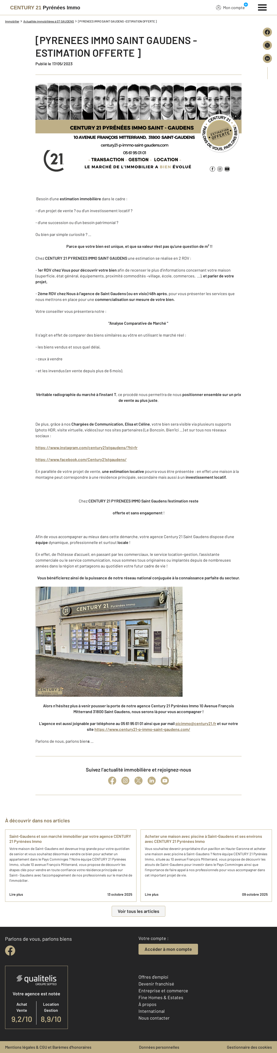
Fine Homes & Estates (160, 997)
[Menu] (262, 7)
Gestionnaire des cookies (249, 1047)
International (151, 1011)
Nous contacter (154, 1018)
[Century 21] (45, 8)
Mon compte (230, 7)
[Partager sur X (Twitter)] (267, 45)
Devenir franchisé (156, 983)
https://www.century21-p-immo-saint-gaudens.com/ (142, 729)
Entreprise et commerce (163, 990)
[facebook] (10, 951)
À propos (147, 1004)
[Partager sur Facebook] (267, 32)
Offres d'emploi (153, 977)
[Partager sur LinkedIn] (267, 58)
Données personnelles (159, 1047)
